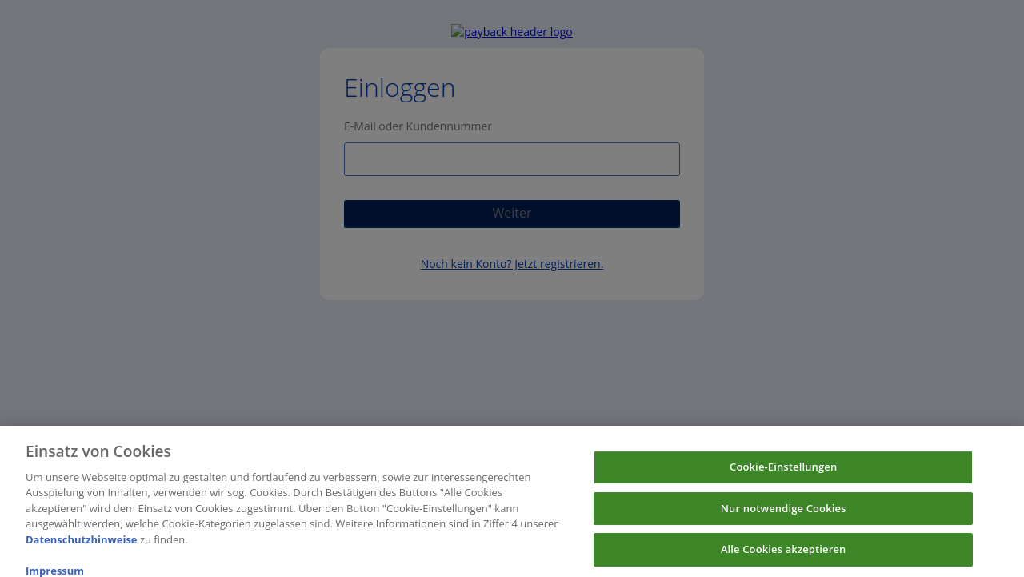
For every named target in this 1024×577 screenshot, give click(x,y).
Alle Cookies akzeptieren (783, 554)
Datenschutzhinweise (82, 545)
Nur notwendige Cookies (783, 514)
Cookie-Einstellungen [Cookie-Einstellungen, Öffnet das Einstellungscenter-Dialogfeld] (783, 472)
